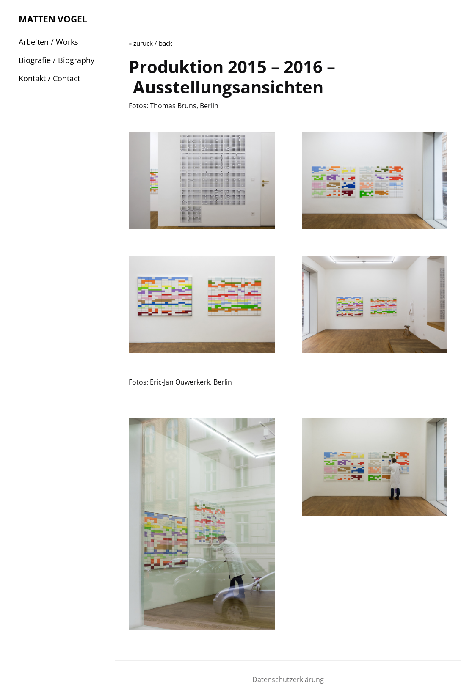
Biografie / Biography (56, 60)
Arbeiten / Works (48, 42)
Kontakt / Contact (49, 78)
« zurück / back (150, 43)
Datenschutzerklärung (288, 679)
